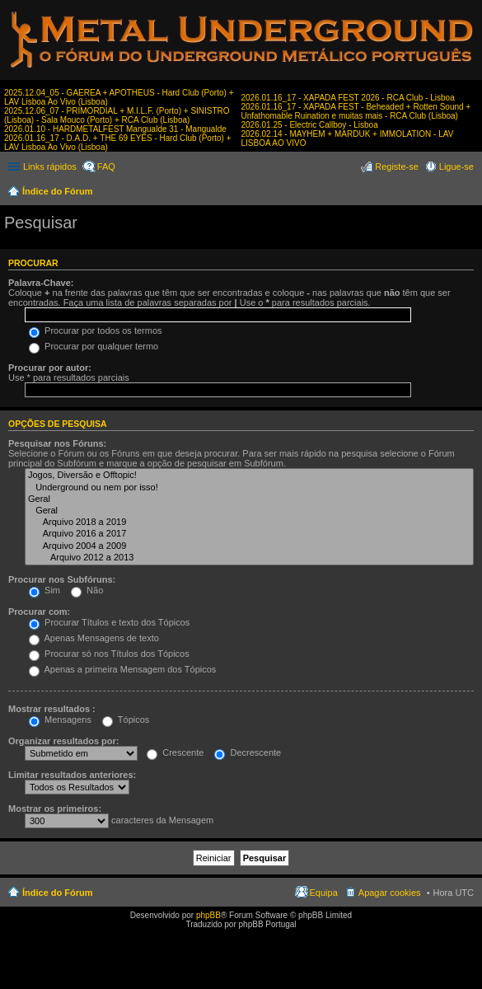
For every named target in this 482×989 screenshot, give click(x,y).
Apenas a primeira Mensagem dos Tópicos (122, 669)
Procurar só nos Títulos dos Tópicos (109, 654)
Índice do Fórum (57, 191)
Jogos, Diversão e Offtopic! (249, 475)
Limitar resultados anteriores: (72, 775)
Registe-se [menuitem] (397, 166)
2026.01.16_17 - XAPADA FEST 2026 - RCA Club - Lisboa (348, 97)
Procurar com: (39, 611)
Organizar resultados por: (63, 741)
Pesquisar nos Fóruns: (57, 443)
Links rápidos (50, 166)
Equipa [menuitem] (324, 893)
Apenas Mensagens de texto (94, 638)
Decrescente (247, 752)
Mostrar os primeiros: (54, 808)
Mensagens (60, 719)
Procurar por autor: (49, 368)
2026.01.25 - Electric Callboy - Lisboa (309, 124)
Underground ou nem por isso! (249, 488)
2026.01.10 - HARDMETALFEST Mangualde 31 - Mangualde (115, 129)
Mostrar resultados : (52, 709)
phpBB (208, 915)
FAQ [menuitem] (106, 166)
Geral (249, 499)
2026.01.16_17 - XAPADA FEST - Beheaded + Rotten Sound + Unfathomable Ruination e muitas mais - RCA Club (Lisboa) (356, 111)
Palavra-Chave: (41, 283)
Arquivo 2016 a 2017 (249, 534)
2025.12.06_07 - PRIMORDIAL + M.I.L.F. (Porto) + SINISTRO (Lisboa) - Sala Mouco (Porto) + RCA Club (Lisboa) (117, 115)
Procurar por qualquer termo (93, 346)
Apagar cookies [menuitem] (389, 893)
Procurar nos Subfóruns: (61, 579)
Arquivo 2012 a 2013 (249, 558)
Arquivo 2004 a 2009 (249, 546)
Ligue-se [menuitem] (456, 166)
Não (87, 590)
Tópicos (125, 719)
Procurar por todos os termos (95, 330)
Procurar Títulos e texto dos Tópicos (109, 622)
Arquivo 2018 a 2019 (249, 522)
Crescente (175, 752)
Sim (44, 590)
